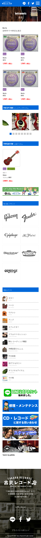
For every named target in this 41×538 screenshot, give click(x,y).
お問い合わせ (20, 507)
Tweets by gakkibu (9, 454)
